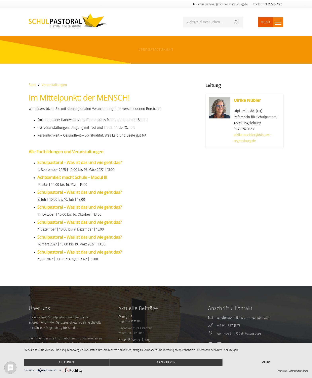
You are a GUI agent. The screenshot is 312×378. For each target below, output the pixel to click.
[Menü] (278, 22)
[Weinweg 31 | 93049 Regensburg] (212, 334)
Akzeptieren (166, 362)
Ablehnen (66, 362)
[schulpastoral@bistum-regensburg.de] (212, 318)
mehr (265, 362)
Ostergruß (125, 316)
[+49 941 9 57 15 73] (212, 326)
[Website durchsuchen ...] (213, 22)
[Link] (68, 20)
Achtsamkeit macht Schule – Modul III (72, 177)
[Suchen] (237, 22)
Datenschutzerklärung (298, 371)
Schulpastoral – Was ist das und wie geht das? (79, 162)
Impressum (283, 371)
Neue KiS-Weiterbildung (134, 339)
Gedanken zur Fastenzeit (135, 328)
